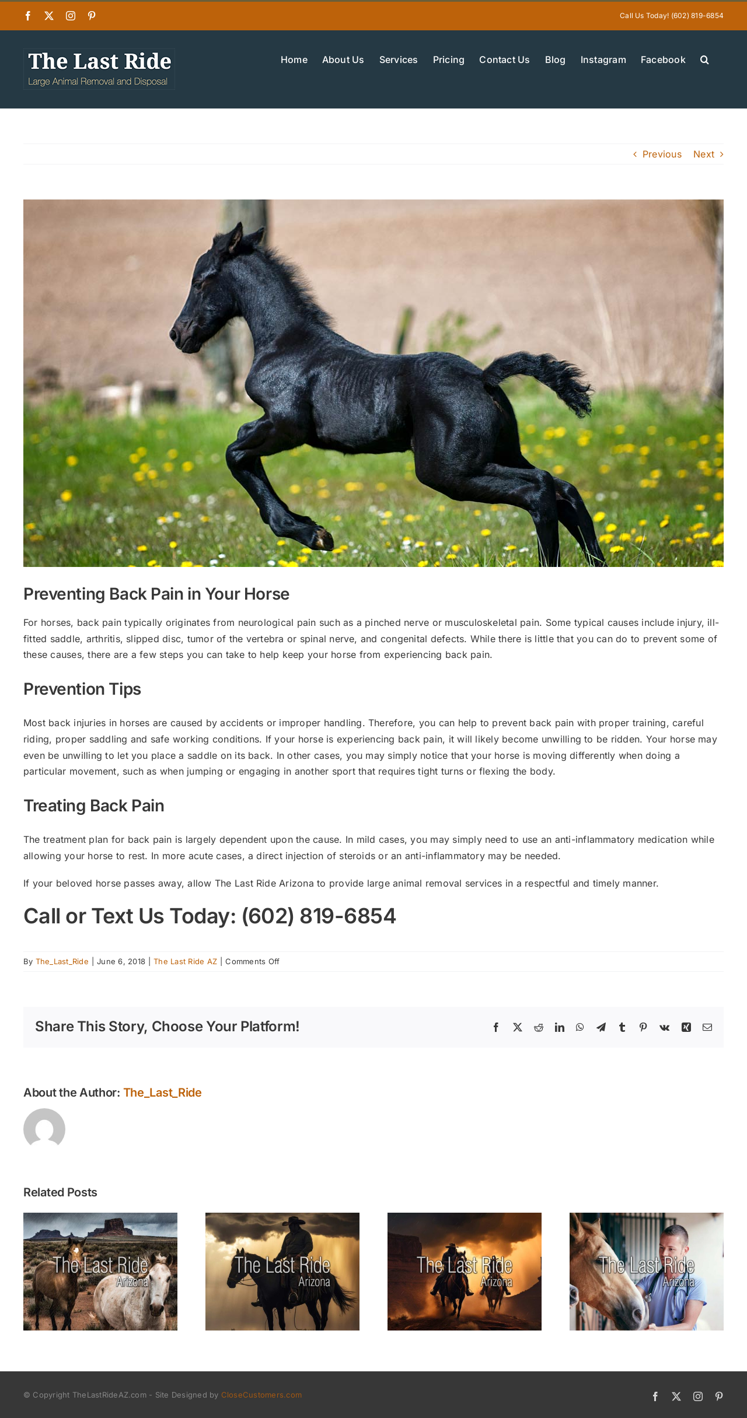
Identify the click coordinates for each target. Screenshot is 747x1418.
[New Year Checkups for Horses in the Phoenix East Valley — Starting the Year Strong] (465, 1218)
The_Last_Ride (62, 961)
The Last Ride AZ (185, 961)
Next (703, 154)
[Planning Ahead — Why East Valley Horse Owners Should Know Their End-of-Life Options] (100, 1218)
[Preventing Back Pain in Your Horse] (373, 383)
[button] (704, 58)
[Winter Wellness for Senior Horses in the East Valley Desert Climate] (282, 1218)
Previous (662, 154)
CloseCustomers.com (261, 1394)
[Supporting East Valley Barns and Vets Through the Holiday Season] (647, 1218)
